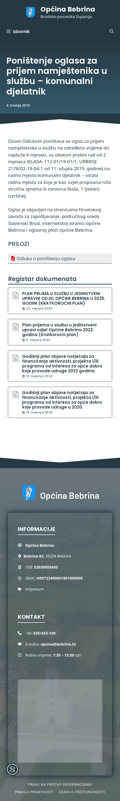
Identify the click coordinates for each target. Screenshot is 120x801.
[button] (111, 31)
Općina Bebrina (67, 9)
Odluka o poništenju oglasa (45, 258)
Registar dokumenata (42, 279)
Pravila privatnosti (34, 792)
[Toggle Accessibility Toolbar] (12, 769)
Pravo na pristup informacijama (60, 784)
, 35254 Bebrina (47, 556)
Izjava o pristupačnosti (82, 792)
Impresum (34, 589)
